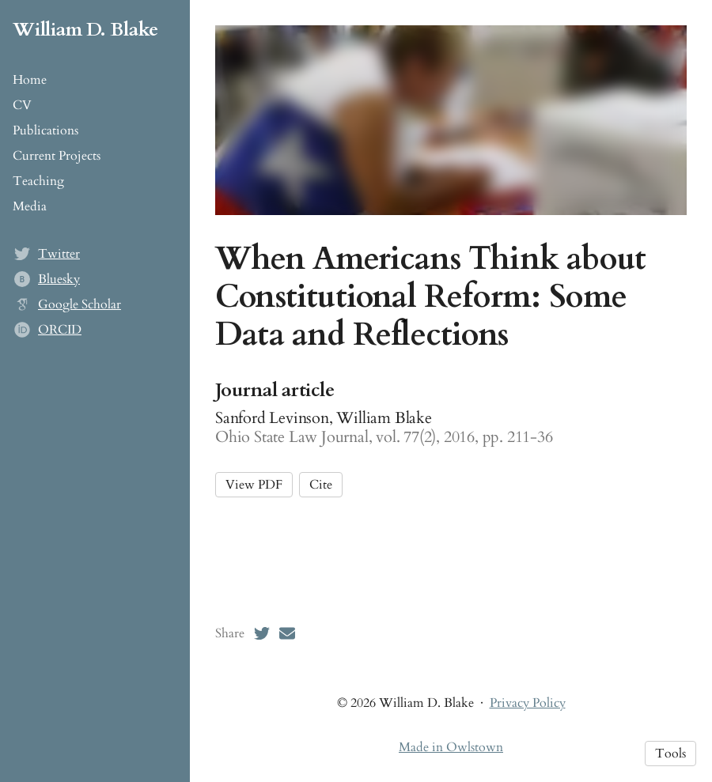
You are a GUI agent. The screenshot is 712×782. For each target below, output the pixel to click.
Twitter (59, 254)
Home (30, 80)
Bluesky (59, 279)
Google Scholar (79, 304)
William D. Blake (85, 30)
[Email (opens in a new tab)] (287, 633)
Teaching (38, 181)
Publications (45, 130)
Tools (670, 753)
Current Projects (56, 155)
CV (22, 105)
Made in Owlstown (451, 747)
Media (30, 206)
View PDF (253, 484)
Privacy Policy (528, 703)
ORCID (59, 329)
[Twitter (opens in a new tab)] (262, 633)
